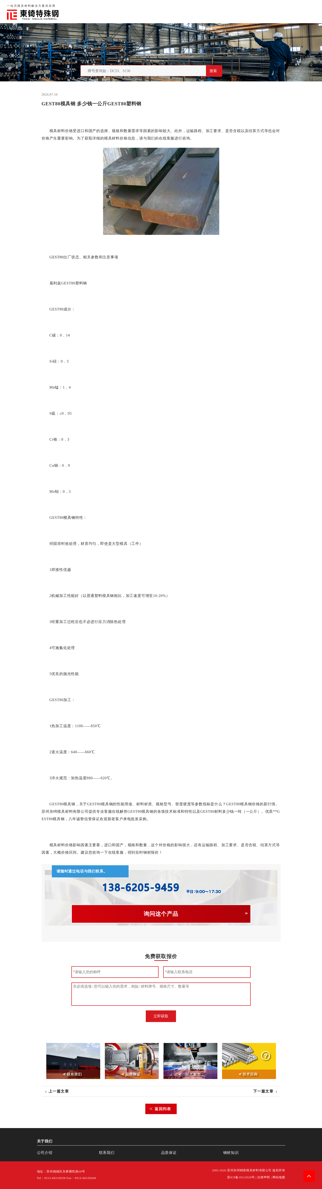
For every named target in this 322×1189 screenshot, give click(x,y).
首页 (194, 11)
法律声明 (263, 1177)
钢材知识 (306, 11)
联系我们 (257, 11)
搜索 (213, 71)
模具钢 (69, 518)
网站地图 (278, 1177)
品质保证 (235, 11)
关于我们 (212, 11)
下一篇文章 (263, 1091)
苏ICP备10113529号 (241, 1177)
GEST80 (56, 257)
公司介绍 (45, 1153)
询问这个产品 (161, 914)
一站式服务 (282, 11)
